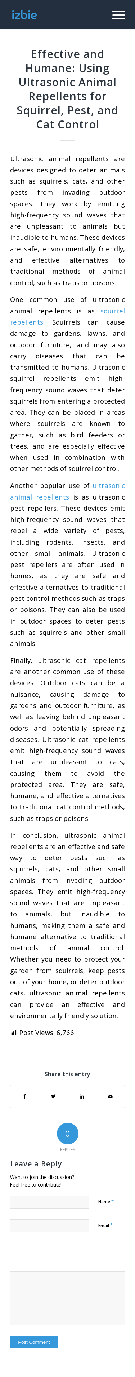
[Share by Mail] (110, 1096)
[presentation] (59, 1255)
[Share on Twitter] (53, 1096)
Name (106, 1201)
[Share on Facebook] (24, 1096)
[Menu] (115, 14)
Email (105, 1225)
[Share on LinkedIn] (82, 1096)
